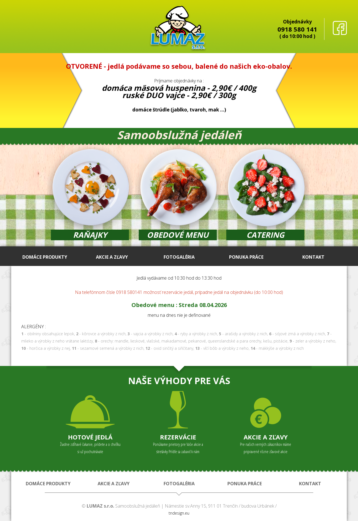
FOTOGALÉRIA (179, 257)
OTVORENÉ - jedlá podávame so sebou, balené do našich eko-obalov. (179, 66)
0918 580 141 (297, 29)
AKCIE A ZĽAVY (112, 257)
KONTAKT (313, 257)
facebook (340, 28)
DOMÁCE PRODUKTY (44, 257)
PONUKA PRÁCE (246, 257)
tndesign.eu (179, 513)
